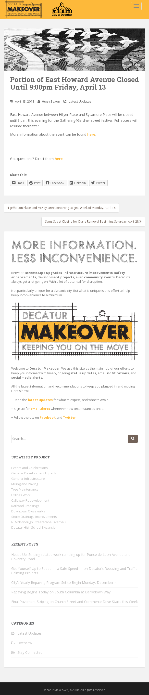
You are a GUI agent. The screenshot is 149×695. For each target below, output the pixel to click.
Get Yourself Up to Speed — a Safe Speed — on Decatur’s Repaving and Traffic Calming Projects (74, 570)
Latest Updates (80, 101)
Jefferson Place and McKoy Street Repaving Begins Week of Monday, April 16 (61, 208)
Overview (24, 643)
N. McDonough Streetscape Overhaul (38, 522)
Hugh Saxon (51, 101)
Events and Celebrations (29, 468)
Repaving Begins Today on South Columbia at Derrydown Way (61, 592)
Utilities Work (21, 495)
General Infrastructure (28, 478)
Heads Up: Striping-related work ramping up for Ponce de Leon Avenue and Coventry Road (70, 556)
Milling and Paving (24, 484)
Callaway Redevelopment (30, 500)
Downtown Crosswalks (28, 511)
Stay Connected (29, 652)
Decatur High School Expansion (34, 527)
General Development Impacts (34, 473)
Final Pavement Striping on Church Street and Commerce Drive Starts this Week (74, 601)
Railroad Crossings (25, 506)
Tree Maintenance (24, 489)
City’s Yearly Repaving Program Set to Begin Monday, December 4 (63, 582)
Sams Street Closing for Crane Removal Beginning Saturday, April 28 (93, 221)
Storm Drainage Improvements (34, 516)
